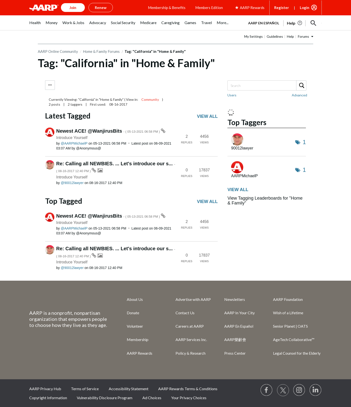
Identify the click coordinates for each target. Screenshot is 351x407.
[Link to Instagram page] (299, 390)
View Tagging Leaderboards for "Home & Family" (264, 200)
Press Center (235, 353)
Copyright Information (48, 397)
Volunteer (135, 326)
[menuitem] (35, 25)
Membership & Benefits (166, 7)
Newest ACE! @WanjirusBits (108, 131)
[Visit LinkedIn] (316, 390)
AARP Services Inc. (191, 339)
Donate (133, 312)
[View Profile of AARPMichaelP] (74, 143)
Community (150, 99)
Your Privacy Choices (188, 397)
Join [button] (72, 7)
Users (231, 95)
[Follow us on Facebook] (267, 390)
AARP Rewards (139, 353)
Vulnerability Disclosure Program (104, 397)
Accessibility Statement (128, 388)
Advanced (299, 95)
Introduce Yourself (72, 138)
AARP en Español (263, 23)
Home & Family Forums (101, 51)
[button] (313, 23)
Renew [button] (101, 7)
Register (281, 7)
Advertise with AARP (193, 299)
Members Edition (209, 7)
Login (304, 7)
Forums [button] (303, 36)
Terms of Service (85, 388)
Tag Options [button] (50, 85)
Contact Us (185, 312)
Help (290, 36)
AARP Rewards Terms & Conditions (187, 388)
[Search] (266, 85)
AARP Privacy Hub (45, 388)
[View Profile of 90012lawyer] (72, 183)
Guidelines (275, 36)
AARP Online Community (58, 51)
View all (207, 116)
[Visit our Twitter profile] (283, 390)
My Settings (253, 36)
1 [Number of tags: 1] (304, 142)
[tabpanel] (283, 22)
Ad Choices (151, 397)
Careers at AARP (190, 326)
